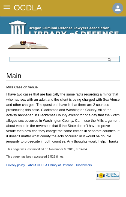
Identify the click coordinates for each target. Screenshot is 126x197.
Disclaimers (84, 165)
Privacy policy (15, 165)
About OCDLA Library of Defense (50, 165)
